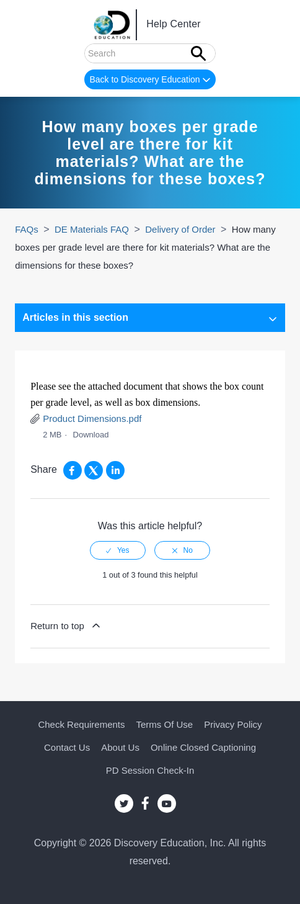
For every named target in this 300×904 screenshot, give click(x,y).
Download (91, 434)
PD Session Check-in (150, 770)
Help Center (173, 24)
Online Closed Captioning (203, 747)
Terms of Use (164, 724)
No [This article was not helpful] (188, 550)
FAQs (26, 229)
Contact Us (67, 747)
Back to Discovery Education (150, 80)
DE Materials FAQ (92, 229)
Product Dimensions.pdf (92, 418)
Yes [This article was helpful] (123, 550)
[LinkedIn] (115, 470)
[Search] (150, 53)
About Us (120, 747)
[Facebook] (72, 470)
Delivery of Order (180, 229)
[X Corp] (93, 470)
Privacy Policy (233, 724)
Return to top (66, 625)
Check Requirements (81, 724)
